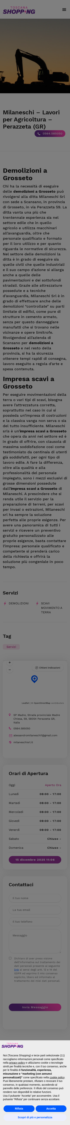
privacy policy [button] (17, 1062)
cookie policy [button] (57, 1077)
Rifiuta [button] (19, 1108)
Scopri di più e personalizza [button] (35, 1117)
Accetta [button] (51, 1108)
